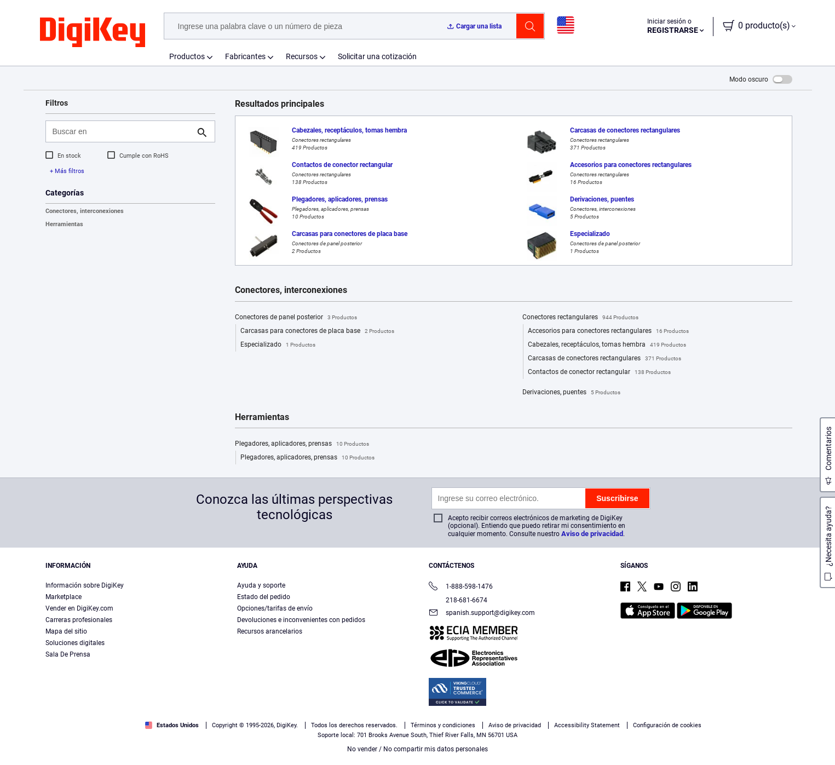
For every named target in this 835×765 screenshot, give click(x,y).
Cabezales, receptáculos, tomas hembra (607, 345)
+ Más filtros (67, 171)
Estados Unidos (172, 725)
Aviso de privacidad (592, 534)
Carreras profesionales (78, 620)
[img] (92, 33)
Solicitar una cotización (377, 56)
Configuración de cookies (667, 725)
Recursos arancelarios (269, 631)
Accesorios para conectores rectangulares (608, 331)
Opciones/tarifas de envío (275, 608)
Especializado (277, 345)
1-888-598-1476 (461, 587)
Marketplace (63, 597)
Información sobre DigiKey (84, 585)
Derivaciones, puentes (571, 392)
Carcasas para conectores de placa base (317, 331)
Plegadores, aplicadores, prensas (302, 444)
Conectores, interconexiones (84, 211)
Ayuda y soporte (261, 585)
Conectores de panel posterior (296, 317)
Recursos (302, 56)
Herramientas (64, 224)
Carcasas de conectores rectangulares (604, 358)
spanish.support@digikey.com (482, 613)
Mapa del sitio (66, 631)
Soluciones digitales (75, 643)
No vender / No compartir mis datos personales (417, 749)
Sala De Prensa (67, 654)
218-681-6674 (458, 600)
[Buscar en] (121, 131)
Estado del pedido (263, 597)
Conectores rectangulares (580, 317)
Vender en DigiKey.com (79, 608)
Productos (187, 56)
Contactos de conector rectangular (599, 372)
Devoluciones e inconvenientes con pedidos (301, 620)
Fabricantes (245, 56)
